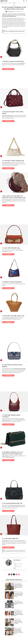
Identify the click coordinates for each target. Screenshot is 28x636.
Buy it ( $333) (8, 168)
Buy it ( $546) (8, 288)
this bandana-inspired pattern (19, 368)
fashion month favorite (9, 317)
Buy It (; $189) (8, 547)
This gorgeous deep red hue (7, 115)
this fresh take (8, 199)
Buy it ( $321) (8, 121)
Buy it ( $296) (8, 254)
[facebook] (12, 574)
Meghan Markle (5, 455)
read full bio (14, 568)
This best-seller (5, 540)
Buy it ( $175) (8, 375)
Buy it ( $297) (8, 424)
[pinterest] (1, 57)
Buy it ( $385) (8, 322)
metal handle (21, 63)
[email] (19, 574)
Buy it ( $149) (8, 205)
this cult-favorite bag (16, 505)
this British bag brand (10, 457)
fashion (14, 5)
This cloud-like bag (5, 162)
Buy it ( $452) (8, 460)
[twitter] (14, 574)
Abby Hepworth (11, 11)
